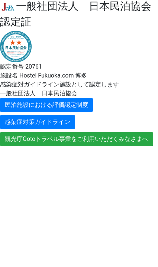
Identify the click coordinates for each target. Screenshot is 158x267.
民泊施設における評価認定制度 (46, 104)
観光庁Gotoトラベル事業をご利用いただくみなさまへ (76, 138)
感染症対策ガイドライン (37, 121)
